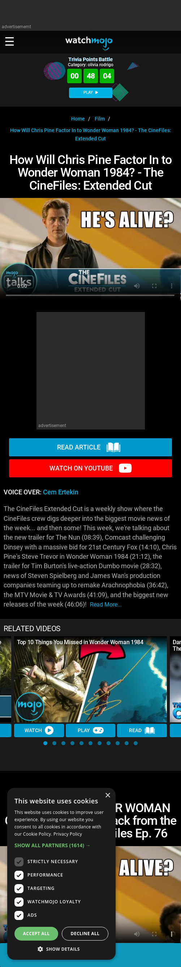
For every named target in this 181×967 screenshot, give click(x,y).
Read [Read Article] (142, 730)
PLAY (90, 92)
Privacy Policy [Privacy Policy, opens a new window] (67, 834)
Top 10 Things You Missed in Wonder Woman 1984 (80, 642)
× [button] (107, 795)
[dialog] (61, 874)
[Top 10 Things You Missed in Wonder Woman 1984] (90, 679)
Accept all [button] (36, 933)
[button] (45, 743)
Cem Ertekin (60, 492)
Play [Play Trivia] (91, 730)
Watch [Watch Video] (39, 730)
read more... (106, 604)
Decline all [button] (85, 933)
